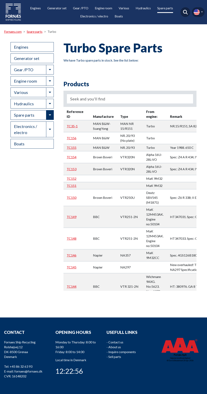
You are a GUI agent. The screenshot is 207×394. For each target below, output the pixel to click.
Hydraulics (143, 8)
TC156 (71, 138)
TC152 (71, 178)
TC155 (71, 147)
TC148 (71, 238)
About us (114, 347)
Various (124, 8)
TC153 (71, 169)
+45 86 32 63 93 (21, 366)
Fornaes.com (13, 31)
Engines (35, 8)
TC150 (71, 197)
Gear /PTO (80, 8)
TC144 (71, 286)
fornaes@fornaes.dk (28, 371)
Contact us (115, 342)
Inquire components (122, 352)
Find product (185, 12)
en (197, 12)
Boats (119, 16)
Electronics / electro (94, 16)
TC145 (71, 267)
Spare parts (165, 8)
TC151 (71, 185)
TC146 (71, 255)
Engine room (103, 8)
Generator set (57, 8)
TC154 (71, 157)
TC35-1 (72, 126)
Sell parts (114, 357)
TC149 (71, 217)
